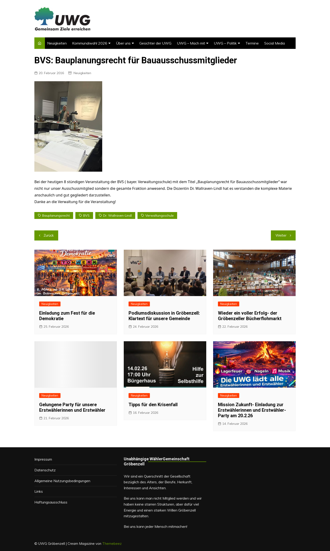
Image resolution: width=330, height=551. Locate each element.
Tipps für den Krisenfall (153, 404)
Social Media (274, 43)
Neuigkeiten (57, 43)
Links (38, 491)
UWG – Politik (225, 43)
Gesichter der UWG (155, 43)
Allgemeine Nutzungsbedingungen (62, 480)
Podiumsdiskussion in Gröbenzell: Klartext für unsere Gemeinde (164, 315)
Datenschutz (45, 470)
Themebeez (112, 543)
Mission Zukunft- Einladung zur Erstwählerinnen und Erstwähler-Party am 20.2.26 (252, 410)
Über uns (123, 43)
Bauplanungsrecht (56, 215)
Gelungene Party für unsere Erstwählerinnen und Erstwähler (72, 407)
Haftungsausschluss (50, 502)
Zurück (49, 235)
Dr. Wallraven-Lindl (117, 215)
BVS (86, 215)
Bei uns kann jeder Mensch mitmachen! (155, 526)
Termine (252, 43)
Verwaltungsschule (159, 215)
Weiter (280, 235)
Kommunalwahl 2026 (89, 43)
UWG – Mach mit (191, 43)
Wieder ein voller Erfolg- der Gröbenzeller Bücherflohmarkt (249, 315)
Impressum (43, 459)
